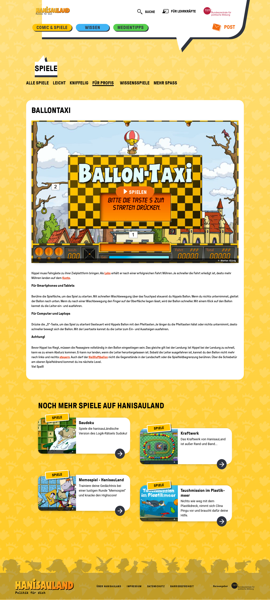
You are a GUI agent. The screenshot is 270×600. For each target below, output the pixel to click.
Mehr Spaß (165, 83)
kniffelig (79, 83)
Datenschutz (156, 586)
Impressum (134, 586)
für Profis (103, 83)
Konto (66, 278)
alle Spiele (37, 83)
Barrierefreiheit (182, 586)
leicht (59, 83)
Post (223, 27)
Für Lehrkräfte (179, 11)
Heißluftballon (98, 357)
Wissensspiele (135, 83)
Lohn (107, 273)
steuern (65, 357)
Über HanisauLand (109, 586)
